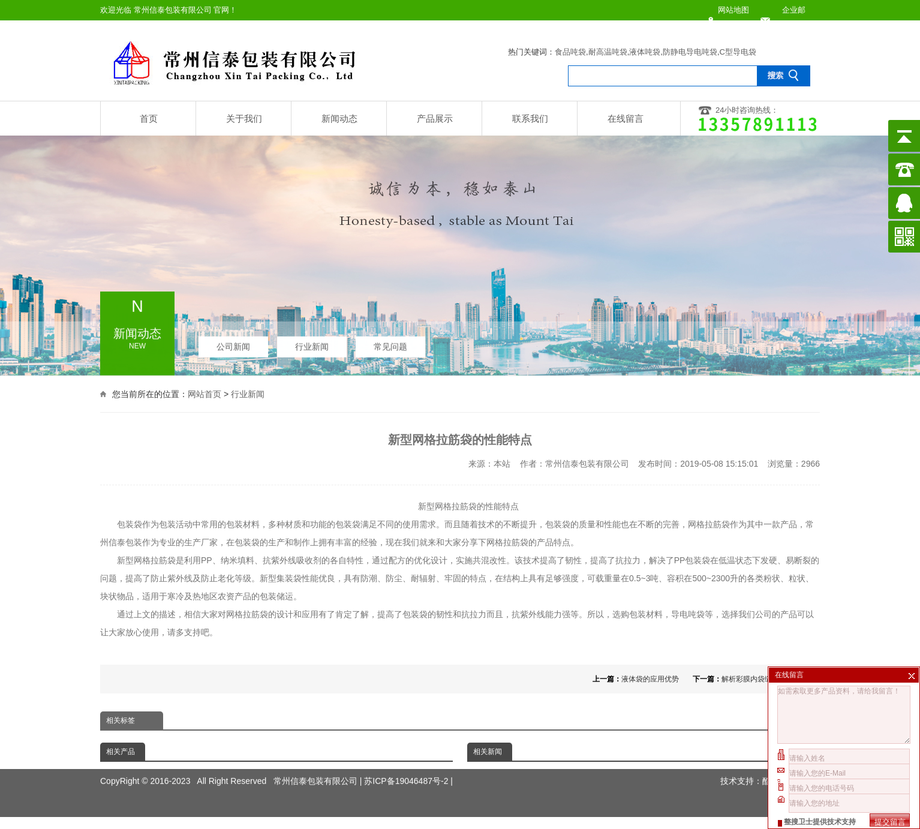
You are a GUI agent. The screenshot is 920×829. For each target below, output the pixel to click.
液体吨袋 (644, 51)
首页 (149, 118)
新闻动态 (339, 118)
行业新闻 (312, 344)
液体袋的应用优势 (650, 679)
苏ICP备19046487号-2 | (408, 768)
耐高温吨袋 (607, 51)
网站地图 (733, 9)
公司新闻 (233, 344)
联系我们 (530, 118)
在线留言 (626, 118)
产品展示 (435, 118)
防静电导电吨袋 (690, 51)
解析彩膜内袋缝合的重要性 (764, 679)
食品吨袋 (570, 51)
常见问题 (390, 344)
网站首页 (204, 393)
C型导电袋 (738, 51)
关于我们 (244, 118)
